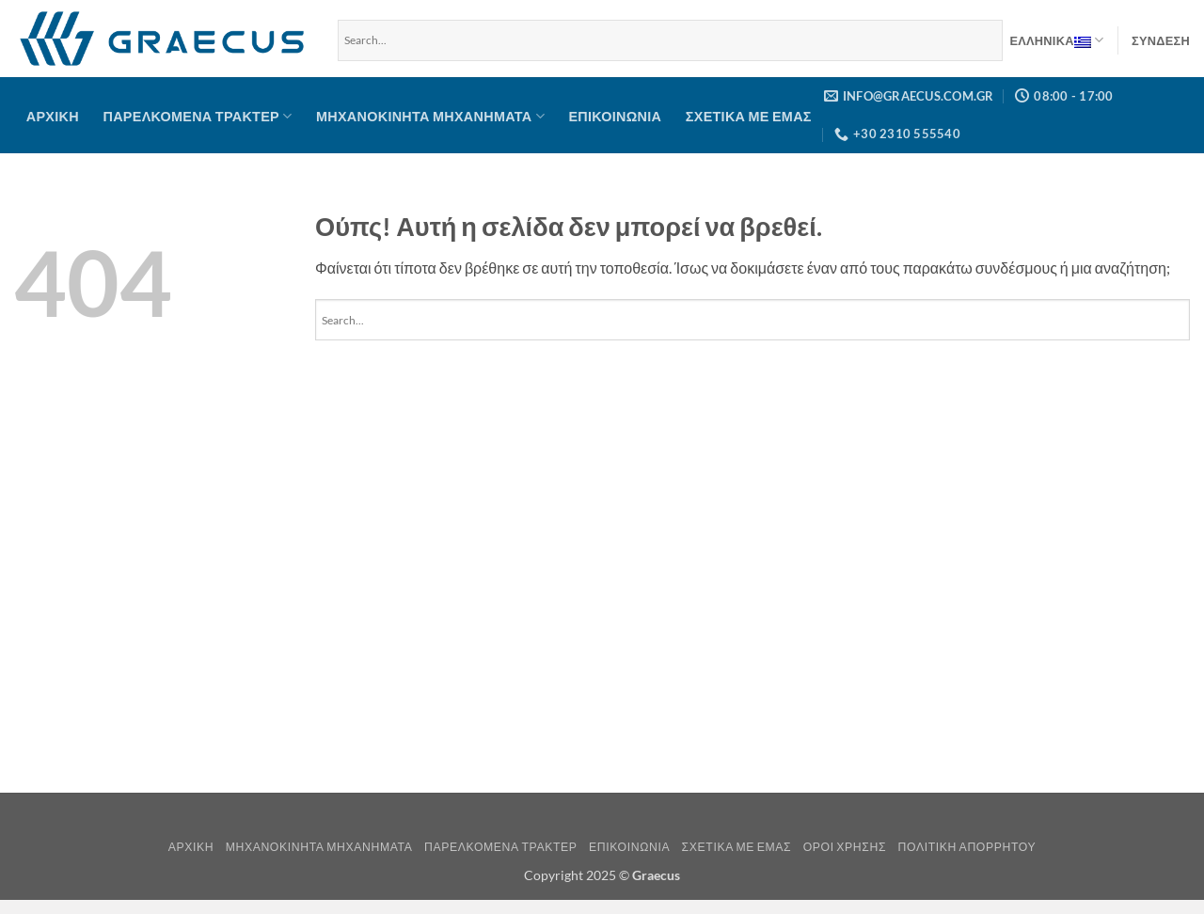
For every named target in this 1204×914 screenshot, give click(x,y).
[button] (1161, 40)
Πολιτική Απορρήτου (967, 847)
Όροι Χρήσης (844, 847)
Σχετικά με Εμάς (749, 116)
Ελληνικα (1056, 40)
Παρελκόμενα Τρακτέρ (198, 116)
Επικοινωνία (614, 116)
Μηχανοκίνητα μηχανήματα (430, 116)
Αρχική (52, 116)
